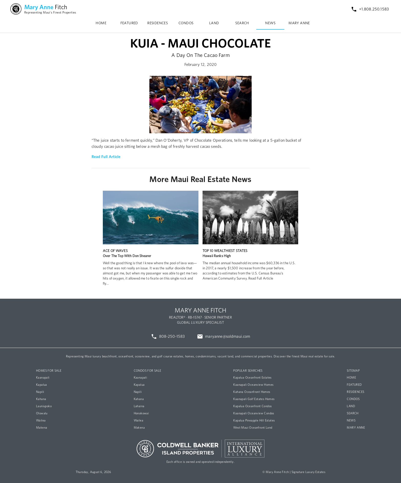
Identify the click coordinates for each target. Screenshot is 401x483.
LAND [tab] (214, 23)
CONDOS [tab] (186, 23)
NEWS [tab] (270, 23)
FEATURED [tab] (129, 23)
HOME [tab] (101, 23)
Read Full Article (106, 157)
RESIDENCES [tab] (157, 23)
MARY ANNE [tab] (299, 23)
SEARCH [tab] (242, 23)
